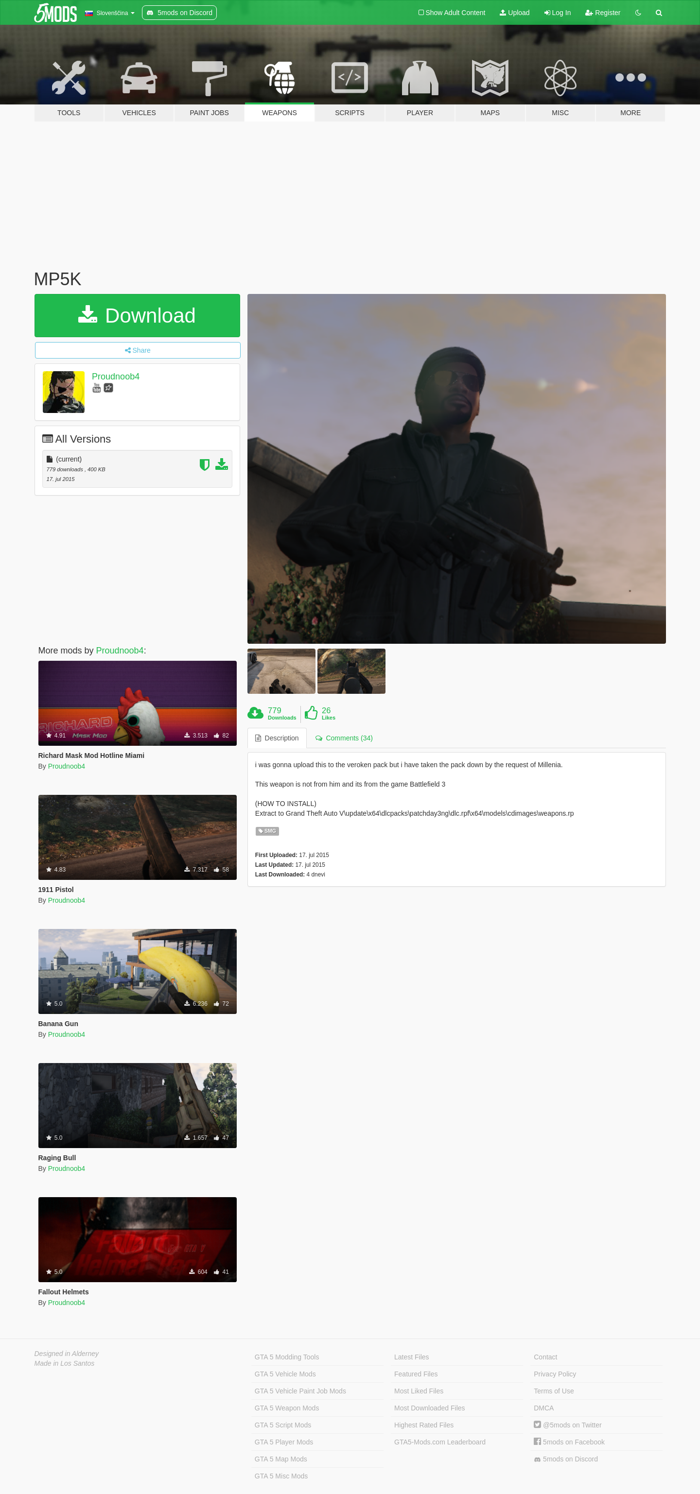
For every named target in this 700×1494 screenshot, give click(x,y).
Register (602, 13)
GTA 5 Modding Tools (287, 1357)
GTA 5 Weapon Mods (287, 1408)
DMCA (544, 1408)
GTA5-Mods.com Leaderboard (440, 1442)
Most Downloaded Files (429, 1408)
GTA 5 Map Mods (281, 1459)
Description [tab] (277, 738)
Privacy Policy (555, 1374)
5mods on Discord (566, 1459)
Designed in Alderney (67, 1353)
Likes (328, 718)
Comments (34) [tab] (344, 738)
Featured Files (416, 1374)
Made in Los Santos (65, 1363)
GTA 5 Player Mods (284, 1442)
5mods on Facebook (569, 1442)
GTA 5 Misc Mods (281, 1476)
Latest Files (411, 1357)
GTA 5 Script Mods (283, 1425)
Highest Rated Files (424, 1425)
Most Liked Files (418, 1391)
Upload (514, 13)
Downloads (282, 718)
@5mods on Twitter (567, 1425)
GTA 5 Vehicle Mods (285, 1374)
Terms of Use (554, 1391)
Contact (545, 1357)
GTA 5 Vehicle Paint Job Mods (300, 1391)
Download (136, 315)
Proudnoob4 (116, 376)
